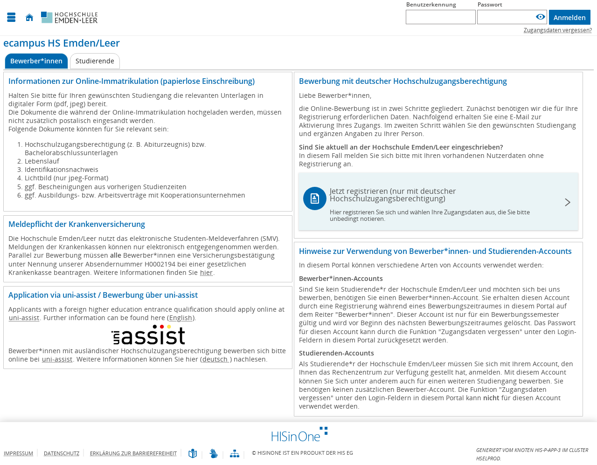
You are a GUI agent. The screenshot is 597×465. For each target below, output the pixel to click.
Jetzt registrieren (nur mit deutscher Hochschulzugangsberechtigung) (439, 204)
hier (206, 272)
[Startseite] (29, 17)
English (180, 317)
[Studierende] (95, 61)
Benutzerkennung (431, 4)
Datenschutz (61, 453)
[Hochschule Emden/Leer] (69, 18)
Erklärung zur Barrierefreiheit (133, 453)
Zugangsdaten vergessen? (558, 30)
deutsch (215, 359)
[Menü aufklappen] (11, 17)
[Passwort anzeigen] (541, 17)
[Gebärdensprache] (213, 454)
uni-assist (24, 317)
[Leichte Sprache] (192, 454)
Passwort (490, 4)
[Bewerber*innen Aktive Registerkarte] (36, 61)
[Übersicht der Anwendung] (234, 454)
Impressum (18, 453)
